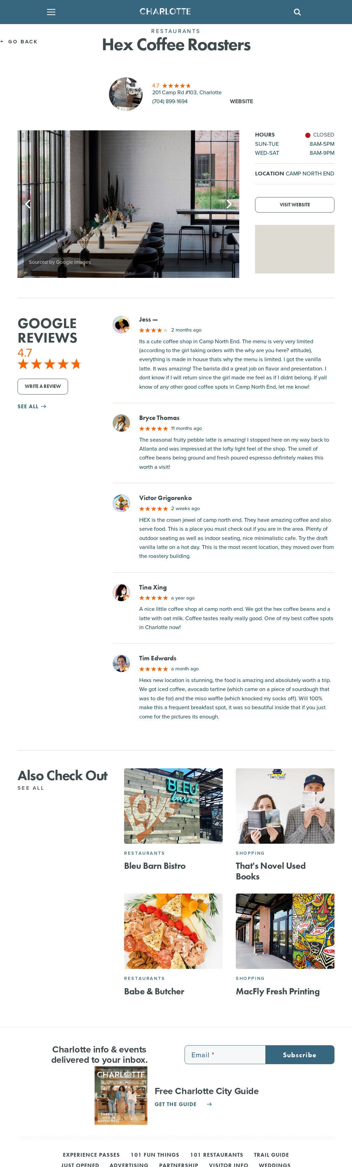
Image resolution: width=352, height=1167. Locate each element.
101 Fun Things (155, 1155)
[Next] (228, 204)
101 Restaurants (216, 1155)
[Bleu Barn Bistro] (173, 806)
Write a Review (43, 386)
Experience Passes (91, 1155)
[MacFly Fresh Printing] (285, 931)
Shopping (250, 853)
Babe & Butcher (154, 991)
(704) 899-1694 (170, 101)
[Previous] (28, 204)
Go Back (19, 41)
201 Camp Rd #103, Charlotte (187, 92)
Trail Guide (271, 1155)
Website (241, 101)
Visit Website (295, 205)
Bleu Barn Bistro (155, 866)
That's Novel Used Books (271, 871)
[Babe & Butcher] (173, 931)
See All (35, 788)
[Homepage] (174, 12)
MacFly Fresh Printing (278, 991)
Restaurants (144, 853)
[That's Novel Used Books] (285, 806)
